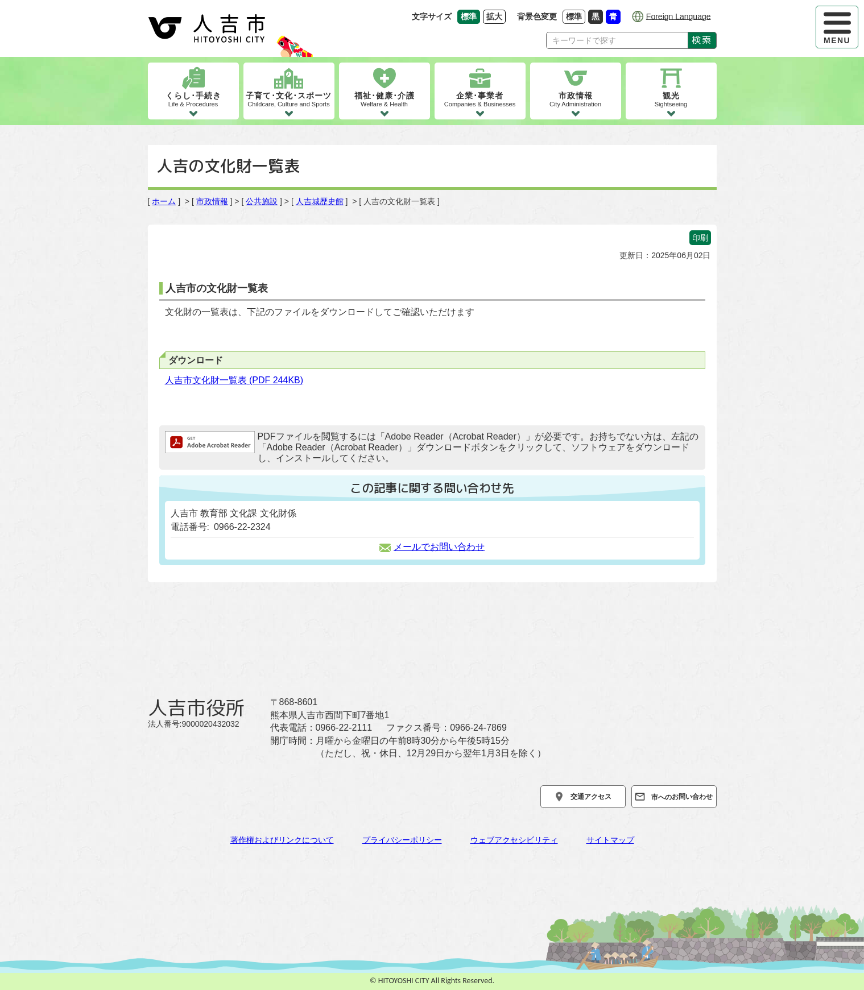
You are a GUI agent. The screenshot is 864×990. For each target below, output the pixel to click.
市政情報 (212, 201)
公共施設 (262, 201)
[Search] (617, 40)
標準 (575, 16)
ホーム (164, 201)
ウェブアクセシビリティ (514, 839)
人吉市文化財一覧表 (234, 380)
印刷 (700, 237)
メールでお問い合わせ (432, 547)
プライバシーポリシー (402, 839)
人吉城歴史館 (320, 201)
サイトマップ (610, 839)
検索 (702, 40)
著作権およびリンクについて (282, 839)
